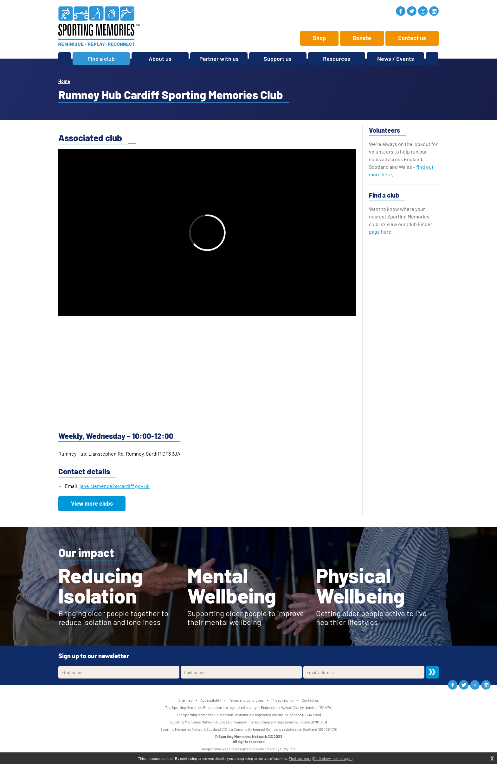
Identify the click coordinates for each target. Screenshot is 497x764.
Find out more (300, 758)
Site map (185, 700)
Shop (319, 38)
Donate (362, 38)
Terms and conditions (246, 700)
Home (64, 81)
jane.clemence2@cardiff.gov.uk (115, 486)
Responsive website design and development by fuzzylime (248, 749)
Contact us (412, 38)
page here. (381, 232)
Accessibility (210, 700)
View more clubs (92, 503)
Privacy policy (282, 700)
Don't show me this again (332, 758)
